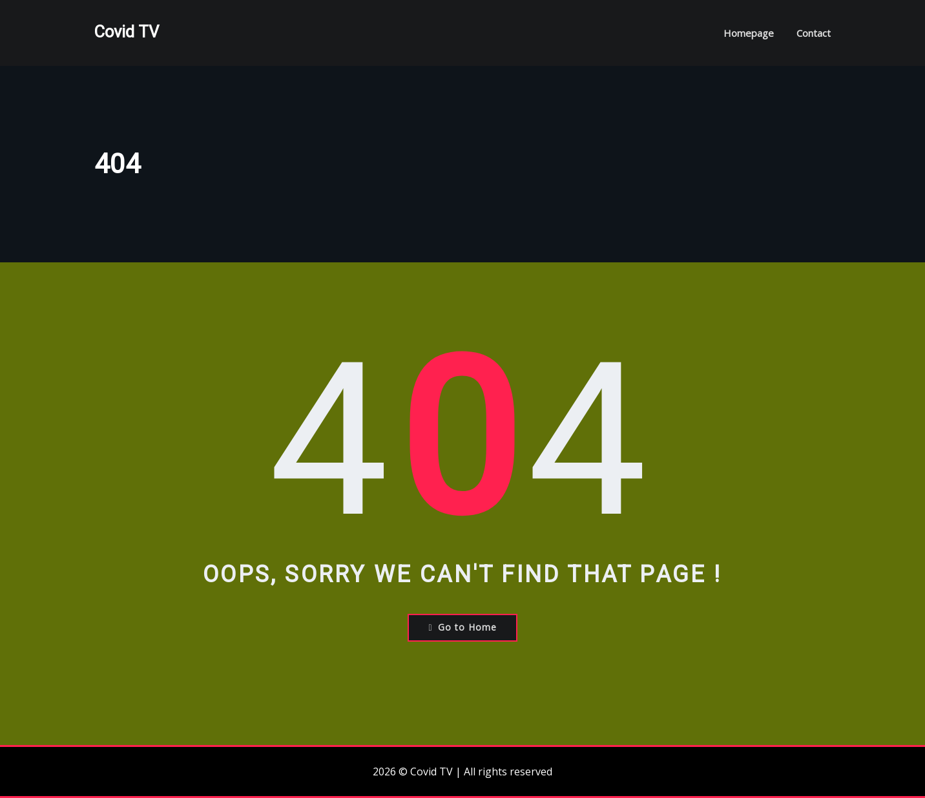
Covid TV (126, 31)
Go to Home (462, 627)
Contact (813, 32)
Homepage (748, 32)
